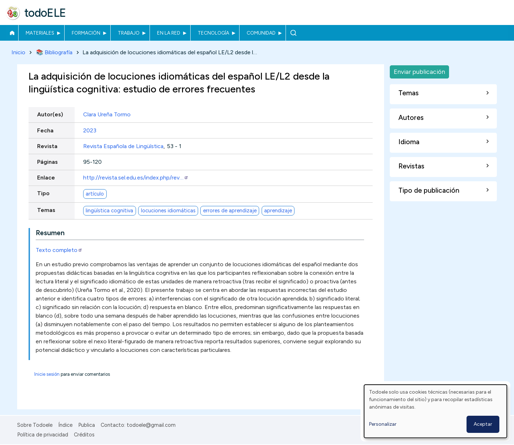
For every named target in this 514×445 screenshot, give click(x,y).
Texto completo (59, 250)
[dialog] (435, 411)
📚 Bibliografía (54, 52)
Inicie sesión (47, 374)
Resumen (50, 233)
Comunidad (261, 33)
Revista (47, 146)
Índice (65, 425)
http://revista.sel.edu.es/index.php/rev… (135, 178)
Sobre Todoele (34, 425)
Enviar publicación (419, 71)
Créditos (84, 434)
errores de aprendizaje (230, 210)
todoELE (45, 13)
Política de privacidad (42, 434)
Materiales (40, 33)
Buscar (293, 32)
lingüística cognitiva (109, 210)
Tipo (43, 193)
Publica (86, 425)
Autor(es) (50, 114)
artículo (95, 194)
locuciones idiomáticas (168, 210)
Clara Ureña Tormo (107, 114)
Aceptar (483, 424)
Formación (86, 33)
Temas (46, 210)
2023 (89, 130)
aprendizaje (278, 210)
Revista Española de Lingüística (123, 146)
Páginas (47, 161)
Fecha (45, 130)
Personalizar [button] (383, 424)
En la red (168, 33)
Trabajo (129, 33)
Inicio (12, 32)
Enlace (46, 178)
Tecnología (213, 33)
